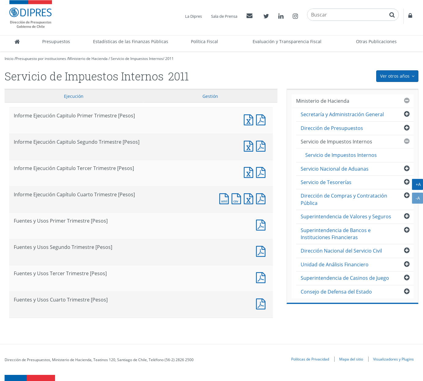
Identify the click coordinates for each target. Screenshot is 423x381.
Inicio (9, 58)
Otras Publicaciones (376, 41)
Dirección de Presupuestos (332, 128)
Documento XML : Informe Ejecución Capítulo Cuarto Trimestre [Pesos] (225, 198)
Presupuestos (56, 41)
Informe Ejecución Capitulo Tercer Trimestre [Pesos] (250, 172)
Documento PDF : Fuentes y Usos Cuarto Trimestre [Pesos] (262, 303)
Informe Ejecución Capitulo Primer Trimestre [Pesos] (250, 119)
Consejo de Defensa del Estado (336, 291)
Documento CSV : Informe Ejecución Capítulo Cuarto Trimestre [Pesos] (238, 198)
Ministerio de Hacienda (88, 58)
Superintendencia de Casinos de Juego (345, 278)
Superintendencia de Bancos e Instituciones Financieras (336, 234)
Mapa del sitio (351, 359)
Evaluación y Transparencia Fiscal (287, 41)
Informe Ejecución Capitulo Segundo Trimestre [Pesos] (250, 145)
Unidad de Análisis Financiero (335, 264)
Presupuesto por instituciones (41, 58)
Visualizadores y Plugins (393, 359)
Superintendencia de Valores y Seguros (346, 216)
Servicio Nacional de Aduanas (335, 168)
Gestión (210, 96)
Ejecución (73, 96)
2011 (169, 58)
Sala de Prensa (224, 16)
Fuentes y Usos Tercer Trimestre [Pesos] (262, 277)
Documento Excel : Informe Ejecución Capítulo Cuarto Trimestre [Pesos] (250, 198)
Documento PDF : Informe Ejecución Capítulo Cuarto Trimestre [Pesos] (262, 198)
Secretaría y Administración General (342, 114)
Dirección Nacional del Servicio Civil (341, 250)
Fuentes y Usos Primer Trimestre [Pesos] (262, 224)
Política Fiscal (204, 41)
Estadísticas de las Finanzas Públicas (130, 41)
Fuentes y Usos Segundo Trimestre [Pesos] (262, 250)
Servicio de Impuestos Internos (137, 58)
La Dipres (193, 16)
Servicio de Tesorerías (326, 182)
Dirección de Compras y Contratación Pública (344, 199)
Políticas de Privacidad (310, 359)
